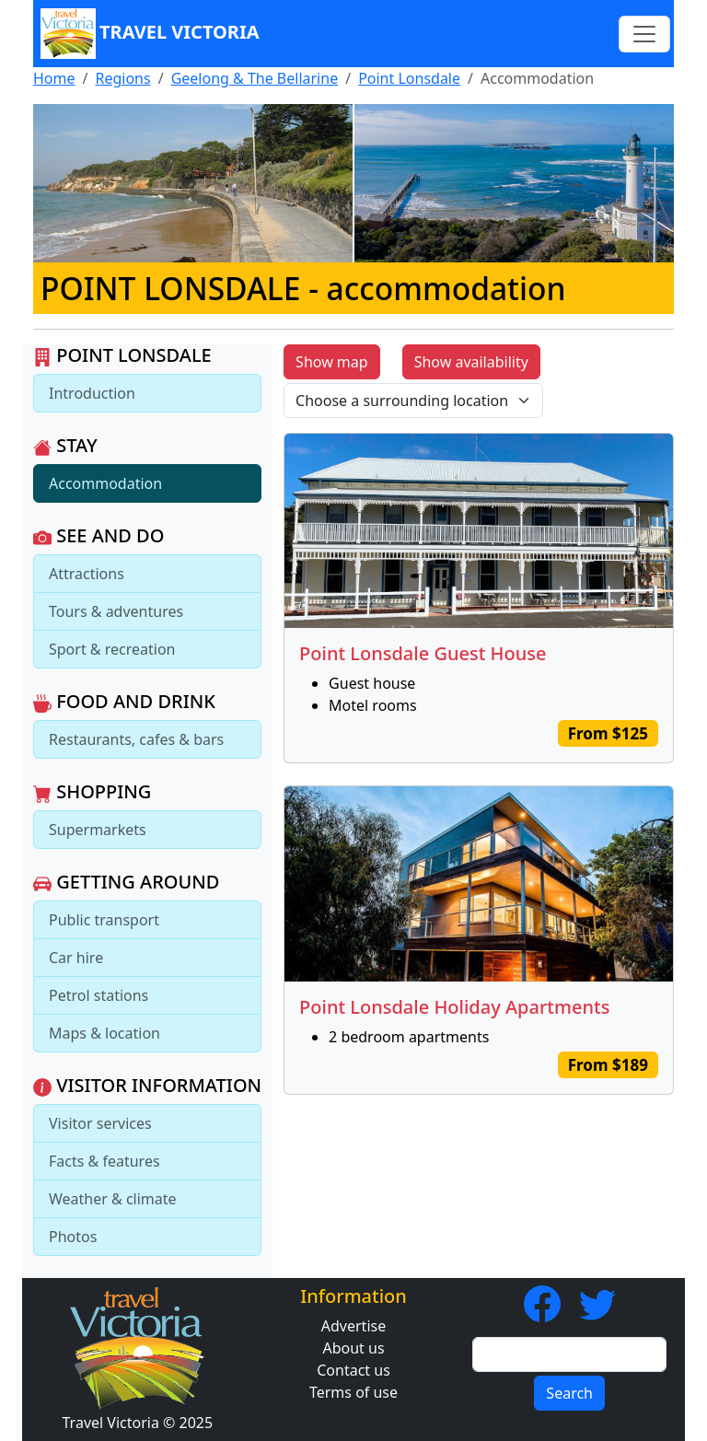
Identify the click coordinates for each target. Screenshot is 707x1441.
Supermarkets (97, 829)
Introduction (92, 393)
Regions (122, 78)
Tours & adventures (116, 611)
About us (353, 1348)
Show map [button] (332, 362)
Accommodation (105, 483)
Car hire (76, 957)
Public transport (104, 920)
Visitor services (100, 1123)
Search (569, 1393)
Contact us (353, 1370)
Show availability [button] (471, 362)
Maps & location (104, 1033)
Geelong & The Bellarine (255, 78)
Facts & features (104, 1161)
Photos (73, 1236)
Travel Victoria (150, 33)
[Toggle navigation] (644, 34)
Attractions (86, 574)
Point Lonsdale (409, 78)
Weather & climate (113, 1199)
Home (54, 78)
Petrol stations (98, 995)
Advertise (353, 1326)
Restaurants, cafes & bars (136, 739)
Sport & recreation (112, 649)
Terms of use (353, 1392)
